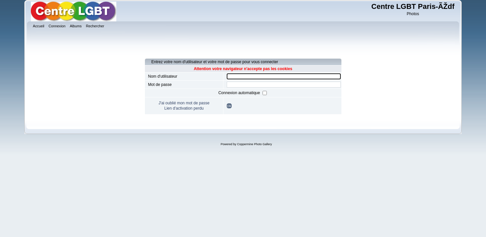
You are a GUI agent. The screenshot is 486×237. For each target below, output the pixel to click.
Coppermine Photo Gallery (254, 144)
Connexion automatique (239, 93)
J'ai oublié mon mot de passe (183, 103)
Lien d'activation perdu (184, 108)
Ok (229, 106)
